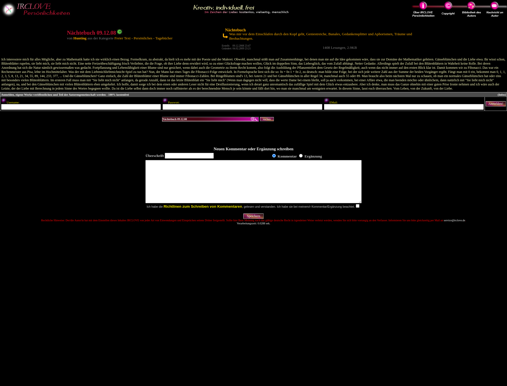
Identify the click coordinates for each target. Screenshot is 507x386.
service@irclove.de (454, 228)
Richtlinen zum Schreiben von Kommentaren (203, 215)
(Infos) (502, 94)
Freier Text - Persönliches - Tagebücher (143, 38)
